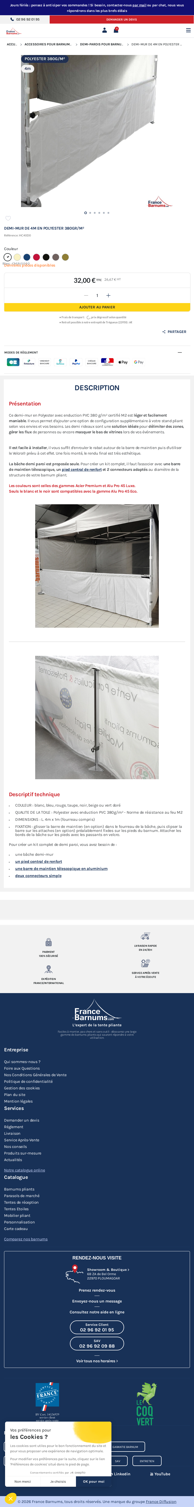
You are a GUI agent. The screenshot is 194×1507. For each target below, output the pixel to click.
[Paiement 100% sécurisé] (48, 942)
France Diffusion (161, 1501)
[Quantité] (97, 296)
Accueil (13, 44)
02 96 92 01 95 (25, 19)
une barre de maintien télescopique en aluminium (61, 869)
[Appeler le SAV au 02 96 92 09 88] (97, 1343)
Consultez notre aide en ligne (97, 1312)
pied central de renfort (82, 469)
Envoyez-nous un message (97, 1301)
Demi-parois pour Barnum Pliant (107, 44)
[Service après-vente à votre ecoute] (145, 963)
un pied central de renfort (38, 862)
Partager (174, 332)
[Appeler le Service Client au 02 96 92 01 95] (97, 1327)
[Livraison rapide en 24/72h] (145, 936)
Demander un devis (121, 19)
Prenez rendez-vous (97, 1290)
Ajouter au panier (97, 307)
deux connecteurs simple (38, 876)
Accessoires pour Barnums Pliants (55, 44)
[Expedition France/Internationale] (48, 969)
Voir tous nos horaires (95, 1361)
